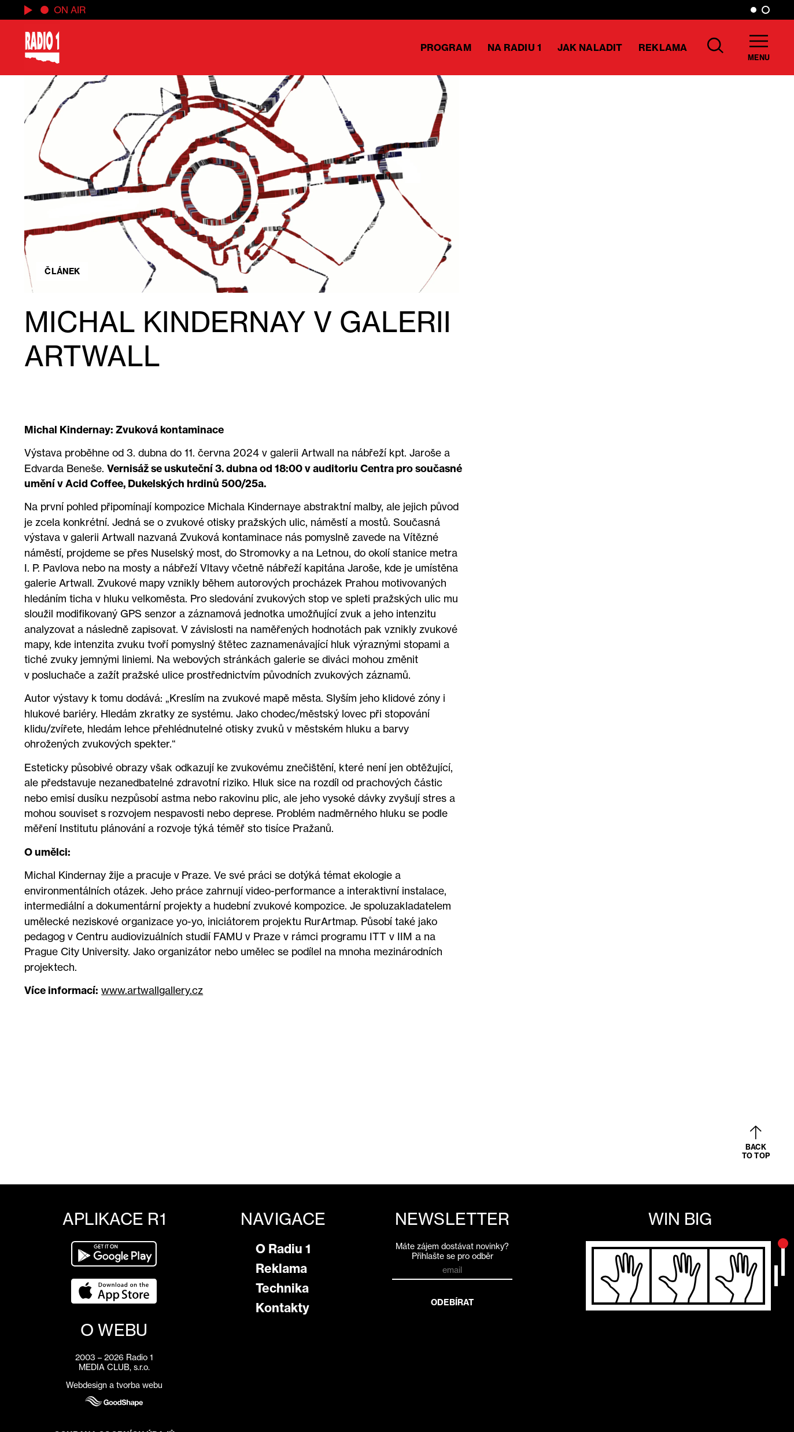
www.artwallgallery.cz (152, 990)
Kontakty (282, 1308)
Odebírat (452, 1302)
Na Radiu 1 (514, 47)
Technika (282, 1288)
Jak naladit (589, 47)
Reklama (662, 47)
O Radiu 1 (283, 1249)
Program (445, 47)
